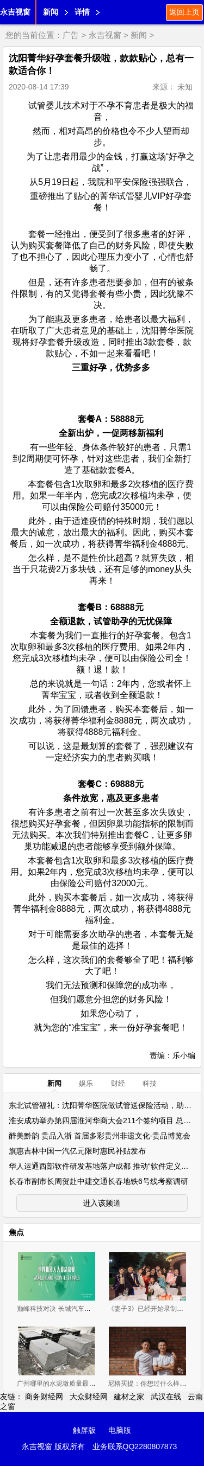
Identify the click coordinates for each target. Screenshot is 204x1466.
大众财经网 (89, 1396)
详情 (82, 12)
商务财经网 (44, 1396)
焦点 (16, 1232)
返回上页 (184, 12)
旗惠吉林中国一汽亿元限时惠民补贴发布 (77, 1151)
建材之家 (129, 1396)
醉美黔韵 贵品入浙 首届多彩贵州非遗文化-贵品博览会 (99, 1135)
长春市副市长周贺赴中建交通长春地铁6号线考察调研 (98, 1181)
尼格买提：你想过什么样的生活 (153, 1383)
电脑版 (119, 1430)
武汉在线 (166, 1396)
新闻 (50, 12)
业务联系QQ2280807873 (134, 1446)
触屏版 (84, 1430)
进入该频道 (102, 1203)
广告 (71, 35)
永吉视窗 (15, 12)
